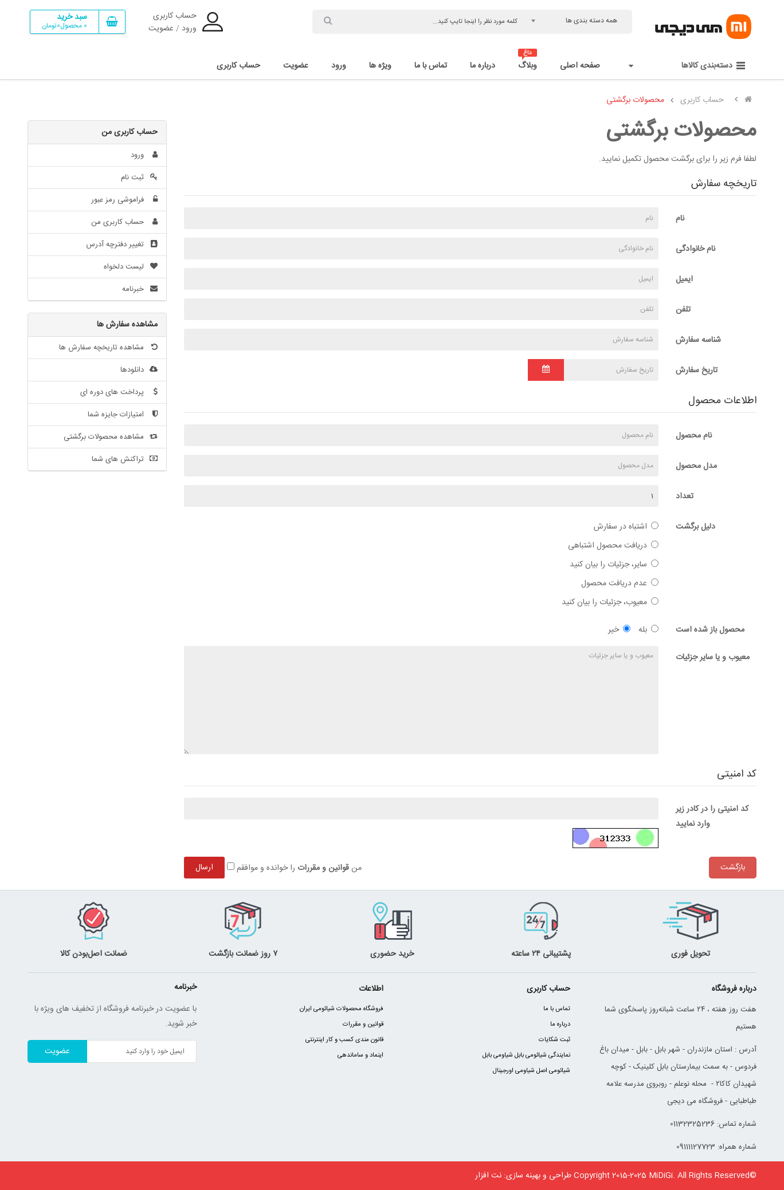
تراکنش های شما (125, 459)
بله (648, 630)
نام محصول (694, 436)
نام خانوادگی (695, 249)
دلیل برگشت (695, 527)
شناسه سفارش (698, 340)
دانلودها (139, 370)
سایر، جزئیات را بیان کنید (614, 565)
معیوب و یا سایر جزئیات (713, 657)
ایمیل (684, 279)
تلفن (683, 310)
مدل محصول (696, 466)
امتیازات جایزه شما (123, 414)
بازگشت (732, 867)
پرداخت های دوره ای (119, 392)
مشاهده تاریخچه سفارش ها (108, 347)
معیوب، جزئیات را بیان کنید (610, 602)
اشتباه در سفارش (626, 527)
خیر (619, 630)
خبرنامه (140, 289)
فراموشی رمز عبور (124, 200)
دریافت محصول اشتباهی (613, 546)
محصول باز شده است (710, 630)
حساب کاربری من (124, 222)
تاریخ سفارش (697, 370)
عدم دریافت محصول (619, 583)
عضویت (161, 29)
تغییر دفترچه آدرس (122, 244)
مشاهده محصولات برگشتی (111, 437)
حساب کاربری (175, 16)
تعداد (684, 496)
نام (680, 219)
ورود (189, 29)
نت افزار (488, 1176)
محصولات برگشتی (635, 100)
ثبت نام (139, 177)
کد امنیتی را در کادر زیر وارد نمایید (712, 816)
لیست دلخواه (131, 267)
